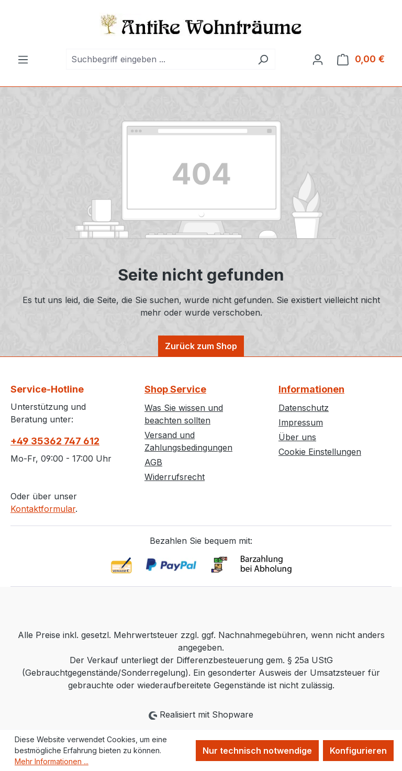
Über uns (297, 437)
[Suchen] (263, 59)
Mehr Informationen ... (51, 761)
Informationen (311, 389)
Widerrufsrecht (174, 477)
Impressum (300, 422)
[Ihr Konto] (317, 59)
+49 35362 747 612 (54, 440)
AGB (153, 462)
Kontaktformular (42, 509)
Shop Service (175, 389)
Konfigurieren (358, 750)
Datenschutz (303, 408)
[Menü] (23, 59)
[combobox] (158, 59)
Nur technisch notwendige (257, 750)
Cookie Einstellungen (319, 451)
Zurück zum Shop (201, 346)
